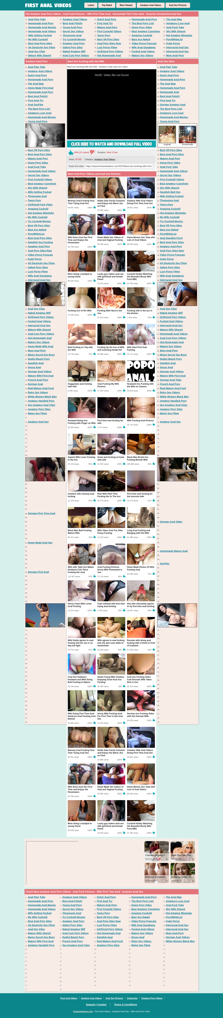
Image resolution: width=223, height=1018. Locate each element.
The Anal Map (174, 19)
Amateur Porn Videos (152, 998)
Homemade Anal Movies (42, 27)
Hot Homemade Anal (109, 55)
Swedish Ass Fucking (40, 242)
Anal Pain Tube (37, 19)
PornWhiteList (174, 39)
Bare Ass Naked (141, 39)
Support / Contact (96, 1004)
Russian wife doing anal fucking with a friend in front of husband (141, 643)
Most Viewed (126, 5)
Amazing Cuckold (142, 35)
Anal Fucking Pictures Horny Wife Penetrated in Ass (109, 570)
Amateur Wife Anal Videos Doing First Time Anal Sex (140, 202)
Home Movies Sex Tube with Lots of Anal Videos (141, 238)
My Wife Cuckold (38, 39)
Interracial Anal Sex (177, 47)
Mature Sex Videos (142, 55)
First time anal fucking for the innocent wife (140, 495)
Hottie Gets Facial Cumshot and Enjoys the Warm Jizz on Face (111, 203)
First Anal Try (105, 23)
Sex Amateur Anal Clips (41, 405)
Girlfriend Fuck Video (40, 204)
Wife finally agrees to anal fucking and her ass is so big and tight (80, 643)
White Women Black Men (42, 396)
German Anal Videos (40, 371)
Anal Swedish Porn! (171, 238)
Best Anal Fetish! (73, 23)
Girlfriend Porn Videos (110, 51)
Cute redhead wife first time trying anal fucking (111, 605)
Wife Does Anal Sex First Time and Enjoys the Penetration (80, 240)
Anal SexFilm (35, 104)
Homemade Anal (169, 92)
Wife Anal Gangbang (143, 47)
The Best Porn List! (143, 23)
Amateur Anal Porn (74, 43)
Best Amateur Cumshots (146, 31)
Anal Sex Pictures (178, 5)
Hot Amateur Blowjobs (179, 35)
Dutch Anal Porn (106, 19)
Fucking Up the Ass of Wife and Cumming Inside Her (110, 348)
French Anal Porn (38, 380)
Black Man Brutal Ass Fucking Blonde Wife (137, 458)
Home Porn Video (142, 27)
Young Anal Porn (72, 27)
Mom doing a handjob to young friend (80, 275)
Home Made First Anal (40, 88)
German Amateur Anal (173, 104)
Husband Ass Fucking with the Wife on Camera (140, 385)
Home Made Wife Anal (40, 346)
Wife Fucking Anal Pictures (140, 420)
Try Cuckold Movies (74, 39)
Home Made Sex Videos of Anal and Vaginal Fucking (110, 238)
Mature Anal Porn (107, 27)
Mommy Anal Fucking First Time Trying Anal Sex (81, 202)
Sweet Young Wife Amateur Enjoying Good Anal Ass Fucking (110, 679)
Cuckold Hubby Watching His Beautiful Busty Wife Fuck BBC (139, 276)
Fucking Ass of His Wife (79, 310)
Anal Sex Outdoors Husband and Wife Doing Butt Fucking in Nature (80, 679)
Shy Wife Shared (175, 31)
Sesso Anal (34, 367)
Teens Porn (103, 35)
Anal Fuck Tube (175, 27)
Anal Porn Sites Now (109, 43)
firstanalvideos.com (83, 1011)
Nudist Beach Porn (39, 359)
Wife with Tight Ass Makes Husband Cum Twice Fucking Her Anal (81, 570)
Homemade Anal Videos (42, 31)
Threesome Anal (72, 35)
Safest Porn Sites (73, 47)
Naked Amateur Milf (74, 51)
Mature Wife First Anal (40, 375)
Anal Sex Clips (36, 51)
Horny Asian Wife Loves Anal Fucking (80, 605)
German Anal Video (171, 521)
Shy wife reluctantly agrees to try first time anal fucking (140, 605)
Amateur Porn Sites (39, 409)
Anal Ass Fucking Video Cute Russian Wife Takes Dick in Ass (139, 679)
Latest (91, 5)
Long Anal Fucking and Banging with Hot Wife (138, 531)
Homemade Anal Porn (144, 19)
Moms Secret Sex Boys (41, 354)
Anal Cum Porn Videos (76, 55)
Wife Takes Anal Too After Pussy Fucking (110, 531)
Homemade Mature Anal (174, 551)
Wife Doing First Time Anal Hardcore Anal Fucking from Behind (82, 716)
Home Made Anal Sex (40, 542)
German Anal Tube (170, 380)
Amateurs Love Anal (178, 23)
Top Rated (107, 5)
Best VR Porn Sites (108, 39)
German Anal (35, 384)
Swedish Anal (36, 363)
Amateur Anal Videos (150, 5)
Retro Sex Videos (38, 392)
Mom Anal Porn (175, 55)
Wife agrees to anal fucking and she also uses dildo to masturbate (110, 643)
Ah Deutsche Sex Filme (41, 47)
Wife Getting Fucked (40, 35)
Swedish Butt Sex (170, 192)
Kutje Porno (173, 43)
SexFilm (164, 563)
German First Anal (38, 572)
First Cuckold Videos (109, 31)
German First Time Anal (41, 513)
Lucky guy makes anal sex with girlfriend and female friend (110, 276)
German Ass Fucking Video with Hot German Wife (140, 714)
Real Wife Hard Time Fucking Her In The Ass (109, 495)
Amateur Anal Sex (38, 421)
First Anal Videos (68, 998)
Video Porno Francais (144, 43)
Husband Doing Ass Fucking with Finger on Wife (82, 421)
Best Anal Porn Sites (40, 43)
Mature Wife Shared (39, 55)
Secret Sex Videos (73, 31)
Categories (132, 998)
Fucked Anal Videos (143, 51)
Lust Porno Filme (107, 47)
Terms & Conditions (125, 1004)
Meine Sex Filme (37, 413)
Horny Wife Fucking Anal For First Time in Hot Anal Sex (110, 716)
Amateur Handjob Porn (41, 400)
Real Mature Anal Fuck (41, 388)
